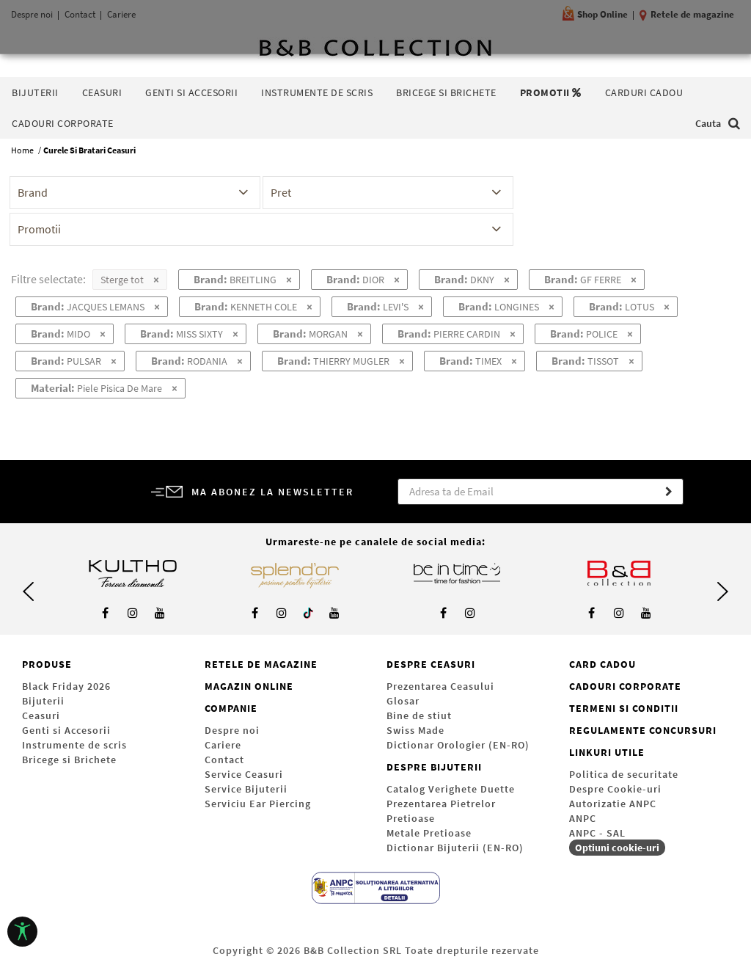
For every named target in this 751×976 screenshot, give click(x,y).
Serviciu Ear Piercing (258, 803)
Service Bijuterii (246, 788)
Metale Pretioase (429, 833)
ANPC (582, 818)
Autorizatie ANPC (612, 803)
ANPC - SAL (597, 833)
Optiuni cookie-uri (617, 847)
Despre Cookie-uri (615, 788)
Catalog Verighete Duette (451, 788)
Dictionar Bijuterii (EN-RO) (455, 847)
